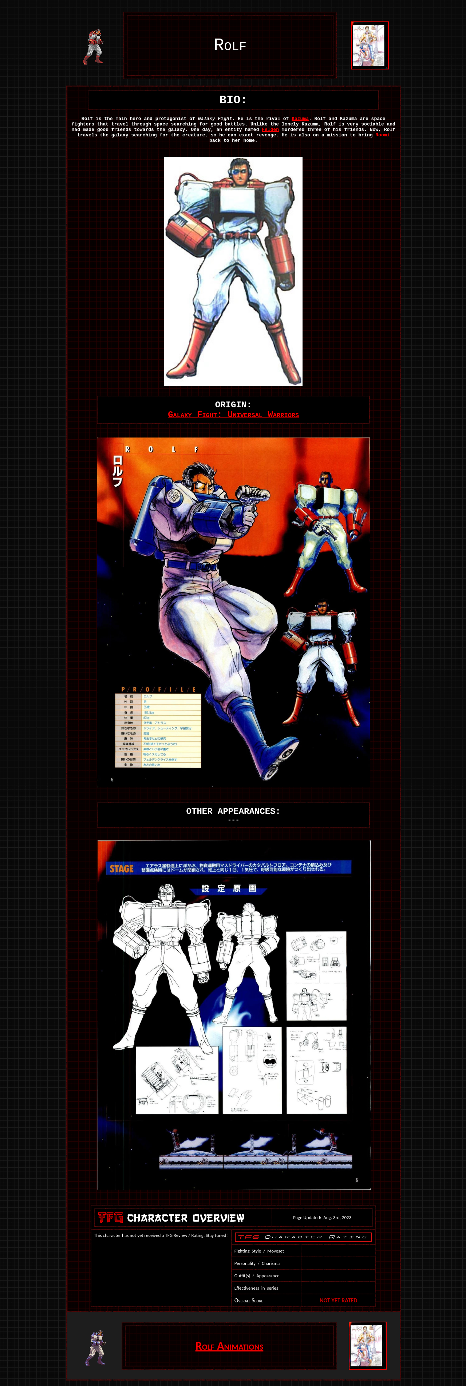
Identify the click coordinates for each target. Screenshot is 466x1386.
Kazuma (300, 118)
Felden (270, 129)
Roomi (382, 135)
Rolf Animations (230, 1346)
